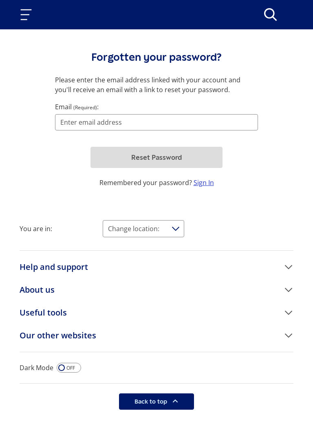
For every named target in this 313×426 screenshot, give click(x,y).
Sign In (204, 182)
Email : (77, 106)
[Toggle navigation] (28, 14)
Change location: (133, 228)
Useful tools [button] (43, 312)
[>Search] (270, 14)
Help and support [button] (54, 266)
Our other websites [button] (58, 335)
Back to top (151, 401)
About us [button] (37, 289)
